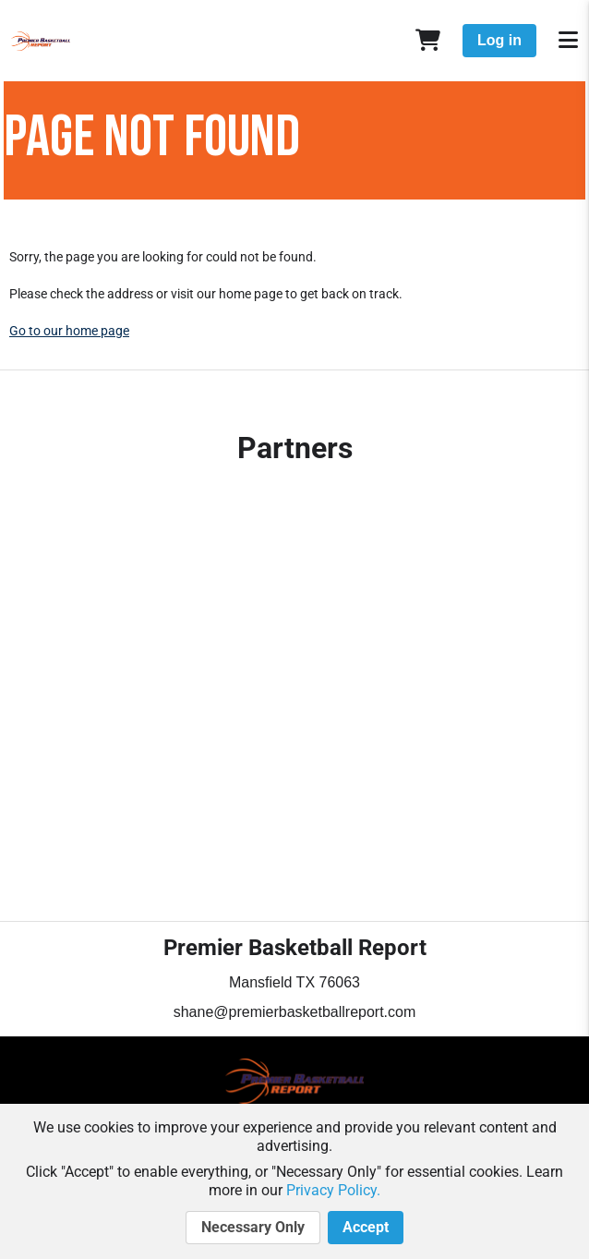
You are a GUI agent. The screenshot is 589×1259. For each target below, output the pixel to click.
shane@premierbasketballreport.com (295, 1012)
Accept (365, 1227)
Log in (499, 40)
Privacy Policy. (333, 1190)
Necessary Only (252, 1227)
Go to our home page (69, 330)
